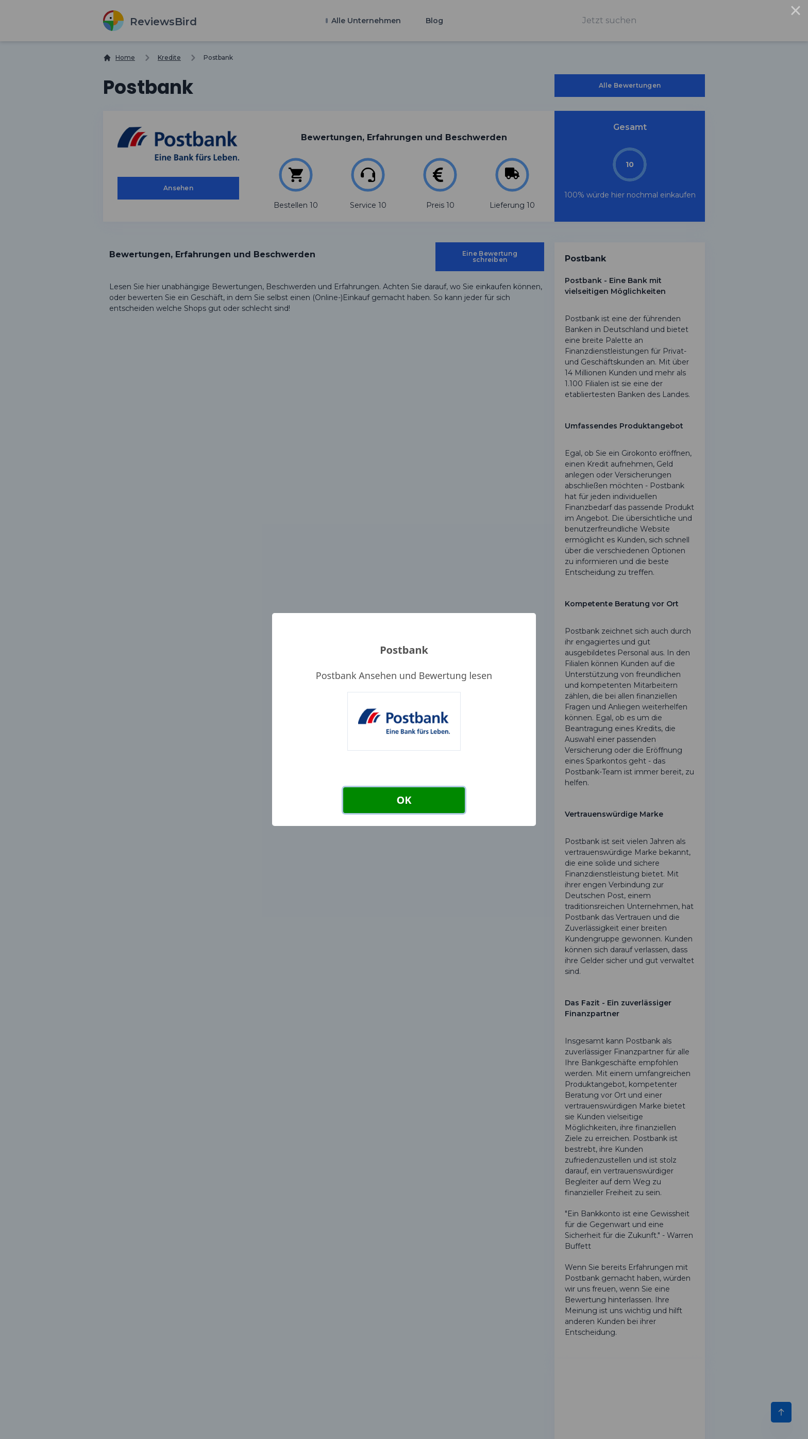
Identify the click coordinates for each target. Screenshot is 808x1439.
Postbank (404, 650)
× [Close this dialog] (795, 12)
